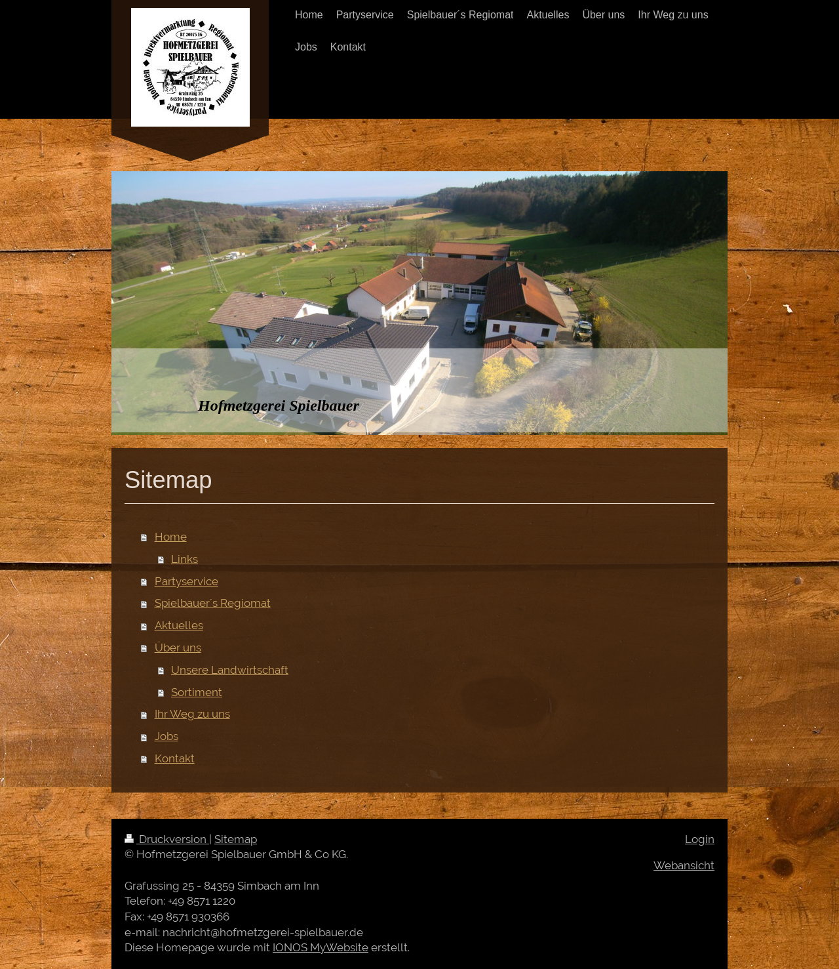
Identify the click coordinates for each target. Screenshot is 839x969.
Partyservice (186, 581)
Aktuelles (179, 625)
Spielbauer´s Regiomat (213, 602)
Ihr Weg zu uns (192, 713)
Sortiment (196, 692)
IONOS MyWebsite (320, 947)
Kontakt (175, 758)
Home (171, 536)
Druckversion (167, 839)
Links (184, 559)
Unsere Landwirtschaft (229, 669)
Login (699, 839)
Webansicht (684, 865)
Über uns (178, 647)
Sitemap (235, 839)
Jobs (166, 736)
